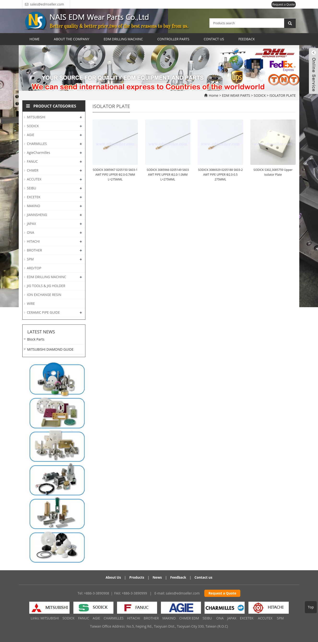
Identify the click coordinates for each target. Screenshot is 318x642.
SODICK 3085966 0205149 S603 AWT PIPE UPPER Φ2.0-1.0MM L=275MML (168, 174)
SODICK (259, 95)
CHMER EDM (189, 618)
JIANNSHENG (37, 214)
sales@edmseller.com (183, 593)
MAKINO (33, 206)
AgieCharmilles (38, 152)
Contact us (203, 577)
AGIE (30, 134)
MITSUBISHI (36, 117)
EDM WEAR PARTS (236, 95)
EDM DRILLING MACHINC (46, 277)
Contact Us (214, 39)
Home (34, 39)
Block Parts (35, 339)
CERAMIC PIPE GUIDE (43, 312)
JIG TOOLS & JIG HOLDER (46, 285)
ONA (30, 232)
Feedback (246, 39)
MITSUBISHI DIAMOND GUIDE (50, 349)
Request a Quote (283, 4)
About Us (113, 577)
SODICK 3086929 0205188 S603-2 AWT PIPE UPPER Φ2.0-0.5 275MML (220, 174)
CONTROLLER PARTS (173, 39)
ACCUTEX (34, 179)
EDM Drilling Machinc (123, 39)
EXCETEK (34, 197)
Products (136, 577)
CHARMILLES (37, 143)
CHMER (32, 170)
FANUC (32, 161)
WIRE (31, 303)
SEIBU (31, 188)
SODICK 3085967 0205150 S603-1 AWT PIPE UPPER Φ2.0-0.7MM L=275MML (115, 174)
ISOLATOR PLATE (282, 95)
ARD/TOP (34, 268)
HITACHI (33, 241)
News (157, 577)
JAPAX (31, 223)
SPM (30, 259)
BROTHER (34, 250)
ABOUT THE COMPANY (71, 39)
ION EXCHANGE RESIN (44, 294)
